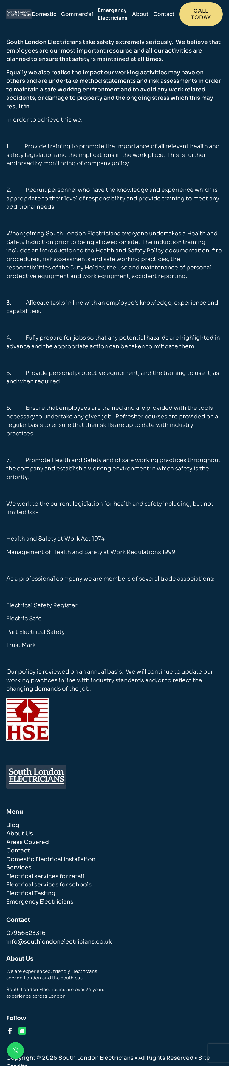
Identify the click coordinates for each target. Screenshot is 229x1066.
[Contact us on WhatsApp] (15, 1050)
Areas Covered (27, 842)
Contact (163, 14)
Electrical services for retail (45, 876)
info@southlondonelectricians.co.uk (59, 941)
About (140, 14)
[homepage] (18, 14)
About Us (19, 833)
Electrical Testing (30, 893)
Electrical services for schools (49, 884)
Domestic (44, 14)
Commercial (77, 14)
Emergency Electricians (112, 14)
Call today (201, 14)
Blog (12, 825)
